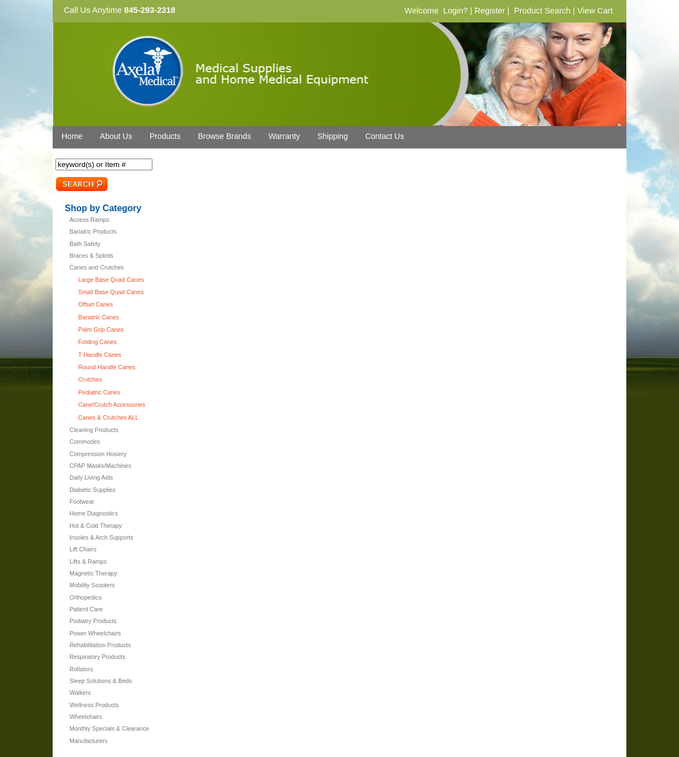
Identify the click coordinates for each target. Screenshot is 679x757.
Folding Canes (97, 341)
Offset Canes (95, 304)
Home (72, 136)
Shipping (332, 136)
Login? (455, 10)
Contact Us (384, 136)
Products (165, 136)
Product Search (542, 10)
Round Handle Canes (107, 367)
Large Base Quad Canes (111, 279)
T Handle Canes (100, 354)
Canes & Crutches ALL (108, 417)
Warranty (284, 136)
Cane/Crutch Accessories (112, 404)
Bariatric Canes (98, 317)
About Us (116, 136)
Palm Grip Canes (101, 329)
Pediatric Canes (99, 392)
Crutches (90, 379)
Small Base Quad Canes (111, 292)
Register (490, 10)
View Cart (594, 10)
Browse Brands (224, 136)
